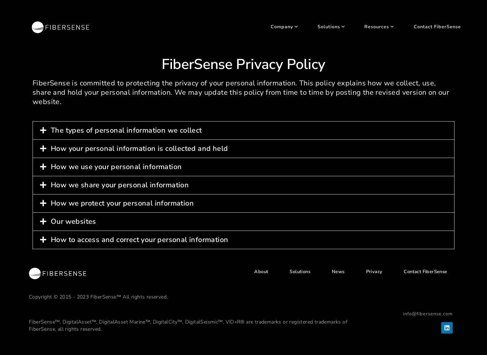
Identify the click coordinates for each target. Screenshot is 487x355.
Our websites (73, 221)
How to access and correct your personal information (139, 240)
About (261, 271)
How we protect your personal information (122, 203)
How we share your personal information (120, 185)
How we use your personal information (116, 167)
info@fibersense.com (428, 314)
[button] (243, 130)
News (338, 271)
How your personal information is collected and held (139, 148)
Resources (379, 27)
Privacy (374, 271)
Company (284, 27)
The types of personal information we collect (126, 130)
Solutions (331, 27)
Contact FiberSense (437, 27)
